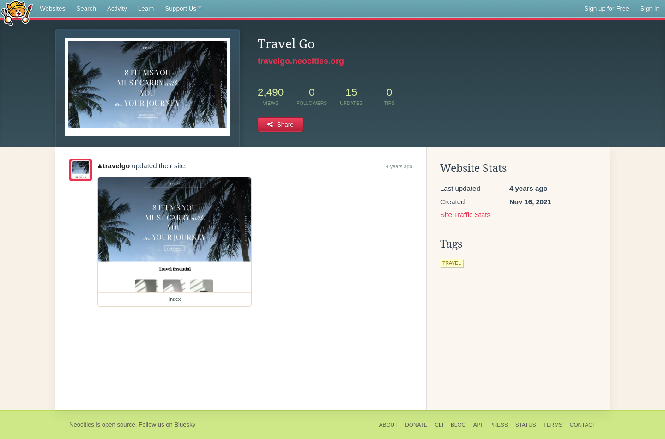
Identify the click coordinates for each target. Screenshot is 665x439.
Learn (146, 8)
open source (118, 424)
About (388, 424)
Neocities (81, 424)
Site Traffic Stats (465, 215)
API (477, 424)
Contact (583, 424)
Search (86, 8)
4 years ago (399, 166)
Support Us (183, 8)
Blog (458, 424)
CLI (439, 424)
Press (499, 424)
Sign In (649, 8)
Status (525, 424)
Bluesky (184, 424)
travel (451, 263)
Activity (117, 8)
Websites (52, 8)
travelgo (114, 166)
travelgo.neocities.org (301, 61)
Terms (553, 424)
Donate (416, 424)
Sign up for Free (606, 8)
